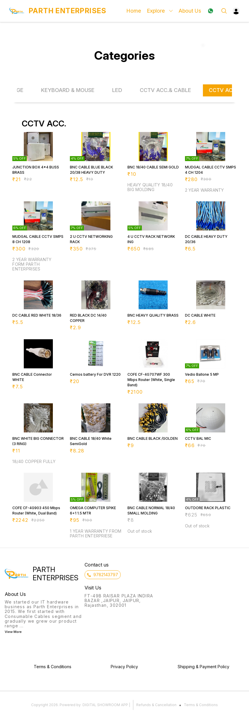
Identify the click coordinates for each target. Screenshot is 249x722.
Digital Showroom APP (105, 705)
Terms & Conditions (201, 705)
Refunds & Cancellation (156, 705)
